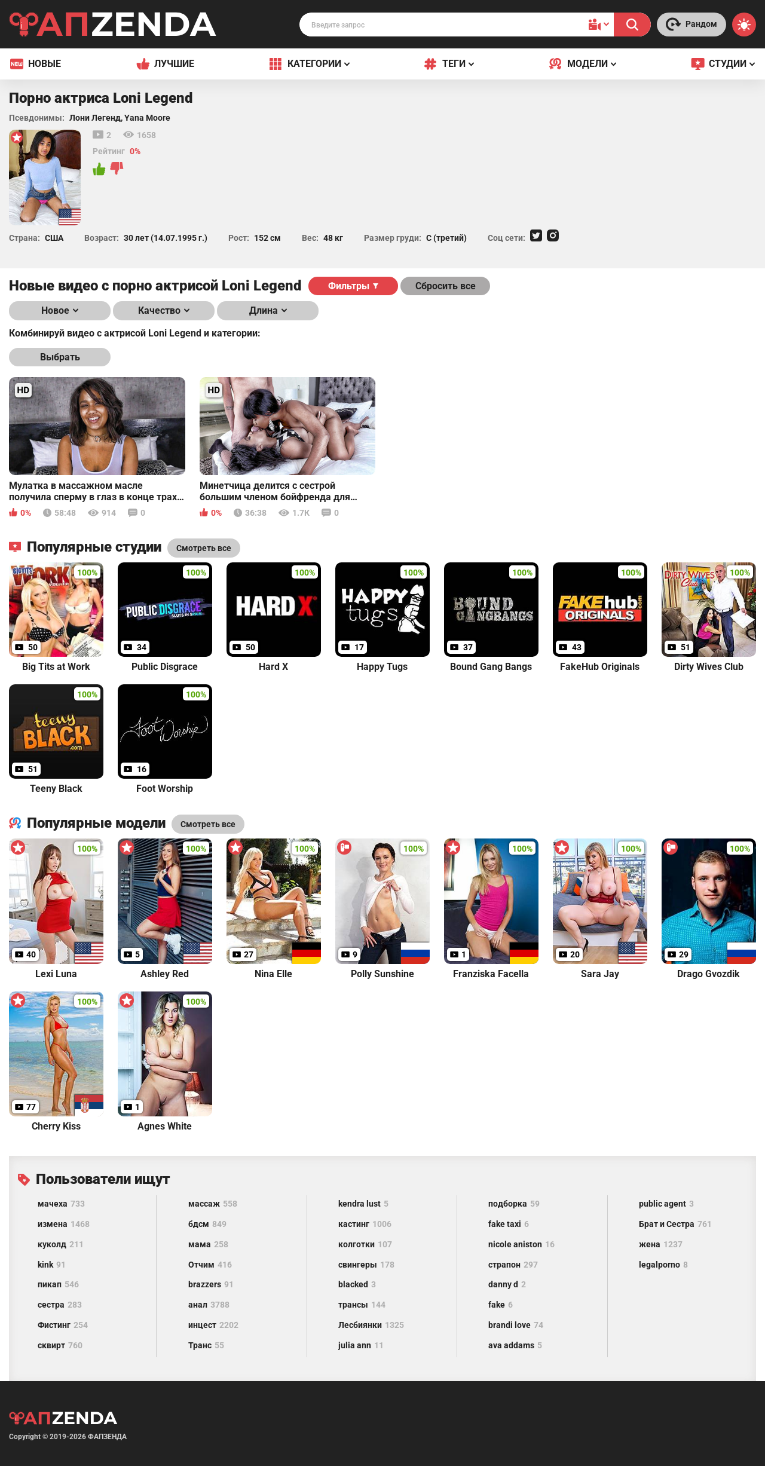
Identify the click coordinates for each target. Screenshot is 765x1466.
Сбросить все (445, 286)
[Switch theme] (744, 24)
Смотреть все (207, 824)
